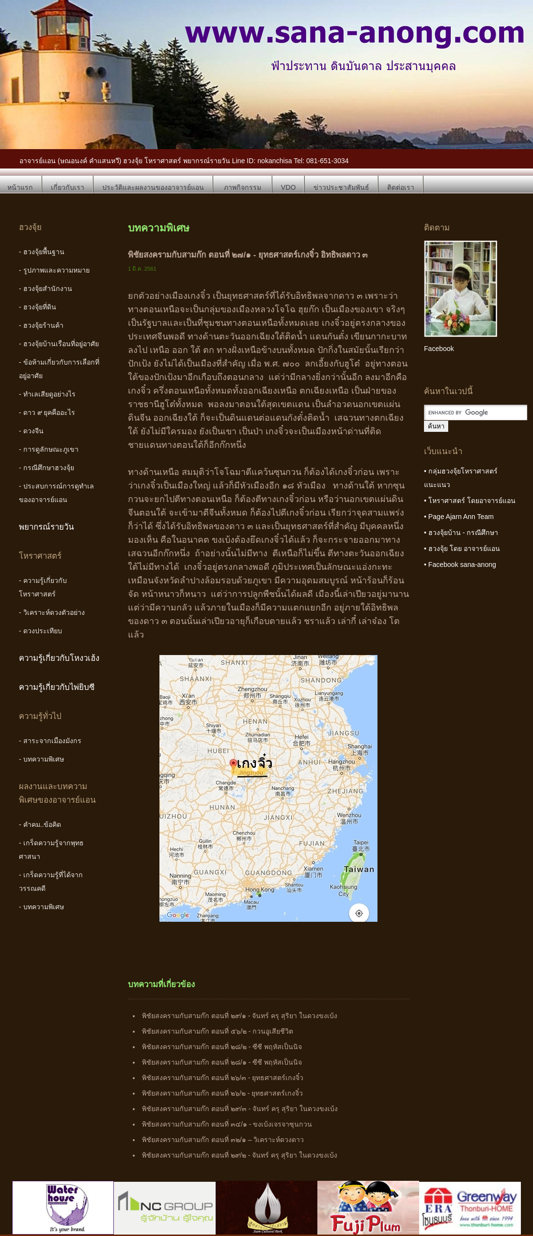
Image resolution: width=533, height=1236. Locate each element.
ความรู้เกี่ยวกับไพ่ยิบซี (56, 687)
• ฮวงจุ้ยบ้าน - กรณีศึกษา (461, 532)
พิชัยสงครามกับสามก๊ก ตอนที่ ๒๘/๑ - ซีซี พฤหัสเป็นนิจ (222, 1062)
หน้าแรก (20, 187)
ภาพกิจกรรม (242, 187)
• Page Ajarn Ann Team (459, 516)
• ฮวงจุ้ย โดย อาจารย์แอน (462, 548)
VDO (288, 187)
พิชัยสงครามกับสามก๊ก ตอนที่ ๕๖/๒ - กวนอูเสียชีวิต (217, 1031)
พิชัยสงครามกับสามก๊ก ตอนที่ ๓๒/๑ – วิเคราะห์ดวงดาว (223, 1140)
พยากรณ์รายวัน (46, 527)
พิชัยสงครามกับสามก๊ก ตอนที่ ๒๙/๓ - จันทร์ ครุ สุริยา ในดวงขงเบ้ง (240, 1109)
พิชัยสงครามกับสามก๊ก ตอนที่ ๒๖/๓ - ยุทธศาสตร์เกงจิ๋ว (222, 1078)
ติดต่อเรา (400, 187)
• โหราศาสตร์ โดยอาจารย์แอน (470, 500)
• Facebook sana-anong (460, 564)
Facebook (439, 348)
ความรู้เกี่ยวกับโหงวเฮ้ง (59, 658)
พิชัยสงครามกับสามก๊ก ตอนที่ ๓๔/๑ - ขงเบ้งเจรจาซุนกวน (227, 1124)
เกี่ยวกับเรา (67, 187)
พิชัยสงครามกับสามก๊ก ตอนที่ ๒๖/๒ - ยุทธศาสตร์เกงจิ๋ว (222, 1093)
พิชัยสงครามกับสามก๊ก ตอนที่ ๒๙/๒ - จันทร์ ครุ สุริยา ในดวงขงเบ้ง (239, 1155)
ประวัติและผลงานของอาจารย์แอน (153, 187)
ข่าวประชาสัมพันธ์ (341, 187)
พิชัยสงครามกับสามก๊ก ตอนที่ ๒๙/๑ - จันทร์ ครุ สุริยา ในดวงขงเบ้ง (239, 1016)
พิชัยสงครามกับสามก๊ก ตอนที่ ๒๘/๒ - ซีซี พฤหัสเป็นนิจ (222, 1047)
